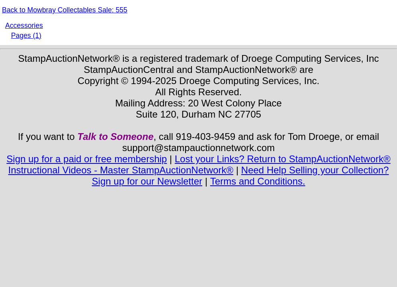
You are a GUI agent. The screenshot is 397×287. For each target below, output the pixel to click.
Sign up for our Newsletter (147, 181)
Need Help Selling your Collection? (315, 170)
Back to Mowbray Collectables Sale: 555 (64, 10)
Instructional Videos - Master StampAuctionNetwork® (120, 170)
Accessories (24, 25)
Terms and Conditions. (257, 181)
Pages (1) (26, 35)
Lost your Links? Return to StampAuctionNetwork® (283, 158)
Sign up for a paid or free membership (86, 158)
